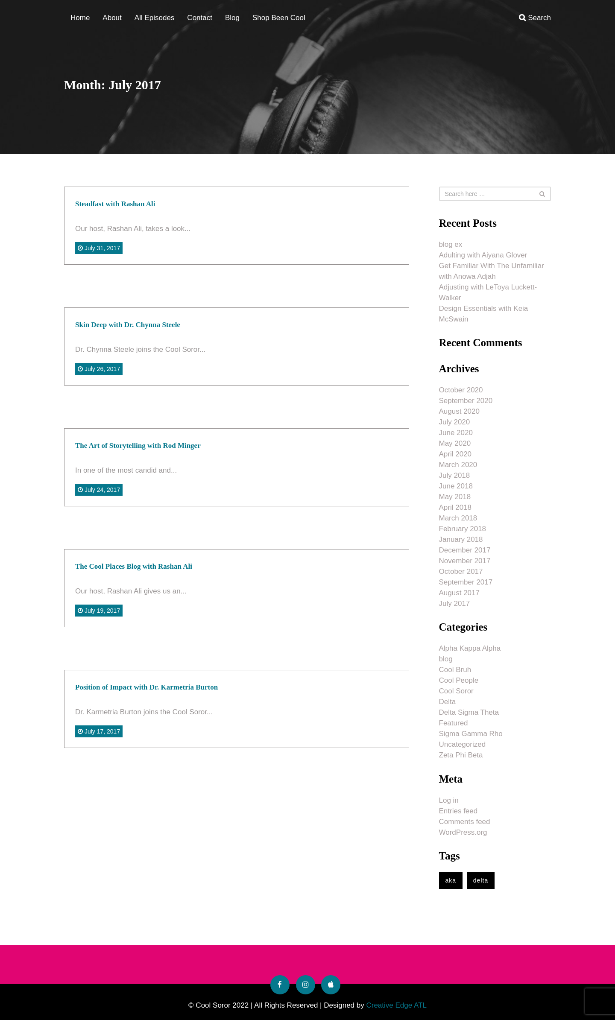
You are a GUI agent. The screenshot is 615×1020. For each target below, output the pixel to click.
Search (535, 18)
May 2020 (455, 443)
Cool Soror (456, 691)
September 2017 (466, 582)
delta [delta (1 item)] (480, 880)
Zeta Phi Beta (461, 755)
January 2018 (461, 539)
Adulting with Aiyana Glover (483, 255)
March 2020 (458, 465)
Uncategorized (462, 744)
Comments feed (464, 822)
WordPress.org (463, 832)
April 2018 (455, 507)
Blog (232, 18)
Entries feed (458, 811)
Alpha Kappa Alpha (470, 648)
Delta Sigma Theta (469, 712)
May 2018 (455, 497)
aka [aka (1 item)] (451, 880)
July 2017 (454, 603)
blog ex (451, 244)
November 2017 (465, 561)
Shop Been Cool (278, 18)
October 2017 (461, 571)
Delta (447, 702)
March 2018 (458, 518)
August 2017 (459, 593)
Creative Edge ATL (396, 1005)
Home (80, 18)
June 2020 (456, 433)
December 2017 (465, 550)
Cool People (459, 680)
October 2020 (461, 390)
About (111, 18)
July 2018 (454, 475)
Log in (449, 800)
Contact (199, 18)
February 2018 (462, 529)
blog (446, 659)
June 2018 (456, 486)
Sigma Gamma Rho (471, 734)
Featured (453, 723)
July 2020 (454, 422)
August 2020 (459, 411)
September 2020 (466, 401)
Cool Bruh (455, 670)
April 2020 (455, 454)
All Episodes (155, 18)
